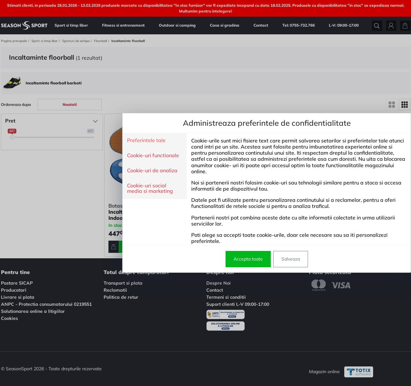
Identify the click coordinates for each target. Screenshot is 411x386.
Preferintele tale (85, 140)
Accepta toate (186, 259)
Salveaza (229, 259)
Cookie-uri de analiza (91, 171)
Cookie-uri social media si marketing (89, 188)
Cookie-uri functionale (92, 156)
